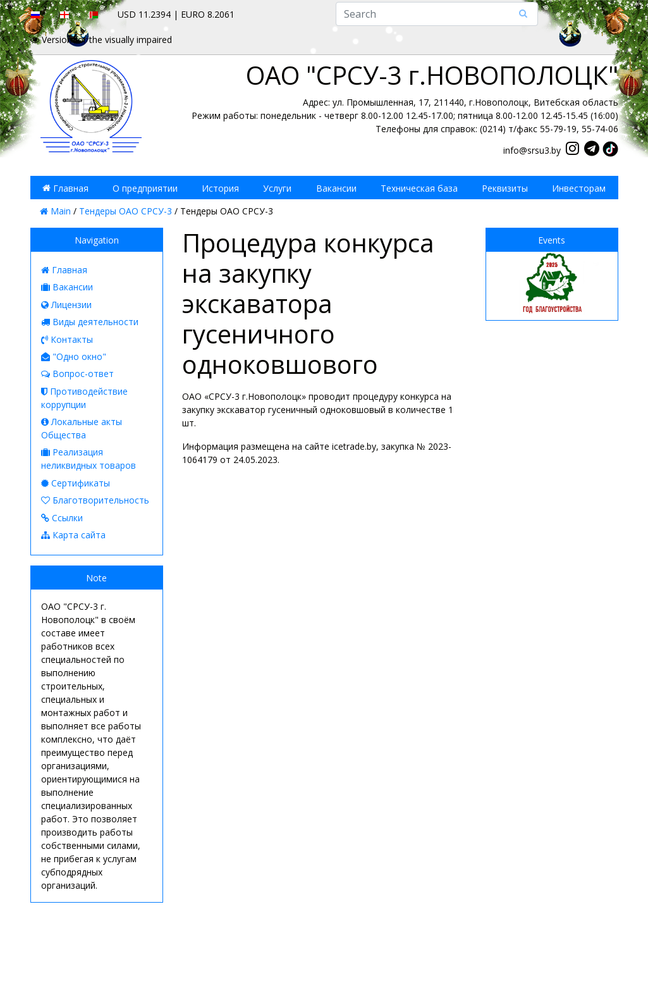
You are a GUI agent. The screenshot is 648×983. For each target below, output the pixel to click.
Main (55, 211)
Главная (65, 188)
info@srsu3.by (532, 150)
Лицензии (66, 305)
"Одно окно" (73, 356)
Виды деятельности (89, 322)
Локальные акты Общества (81, 428)
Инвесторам (579, 188)
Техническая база (419, 188)
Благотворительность (95, 500)
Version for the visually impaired (101, 40)
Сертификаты (75, 483)
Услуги (277, 188)
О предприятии (145, 188)
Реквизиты (505, 188)
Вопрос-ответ (77, 374)
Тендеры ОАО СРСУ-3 (125, 211)
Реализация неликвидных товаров (88, 458)
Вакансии (336, 188)
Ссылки (62, 518)
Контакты (67, 339)
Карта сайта (73, 535)
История (220, 188)
